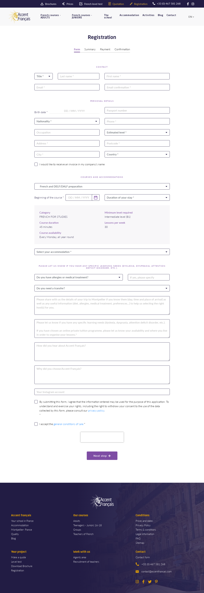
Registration (17, 570)
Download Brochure (21, 565)
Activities (148, 17)
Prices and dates (144, 520)
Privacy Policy (143, 525)
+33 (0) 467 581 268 (150, 564)
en (190, 18)
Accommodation (129, 17)
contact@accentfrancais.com (154, 571)
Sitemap (140, 542)
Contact (171, 17)
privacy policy (96, 410)
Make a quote (18, 557)
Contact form (143, 557)
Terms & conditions (146, 529)
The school (108, 18)
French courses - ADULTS (51, 18)
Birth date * (41, 111)
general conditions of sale (68, 424)
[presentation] (102, 437)
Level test (16, 561)
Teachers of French (83, 533)
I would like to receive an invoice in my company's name (72, 164)
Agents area (79, 557)
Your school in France (22, 520)
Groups (77, 529)
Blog (160, 17)
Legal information (145, 533)
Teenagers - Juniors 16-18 (87, 525)
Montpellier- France (21, 529)
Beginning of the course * (49, 197)
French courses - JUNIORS (82, 18)
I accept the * (62, 424)
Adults (76, 520)
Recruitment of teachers (86, 561)
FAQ (138, 538)
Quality (15, 533)
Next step (102, 455)
